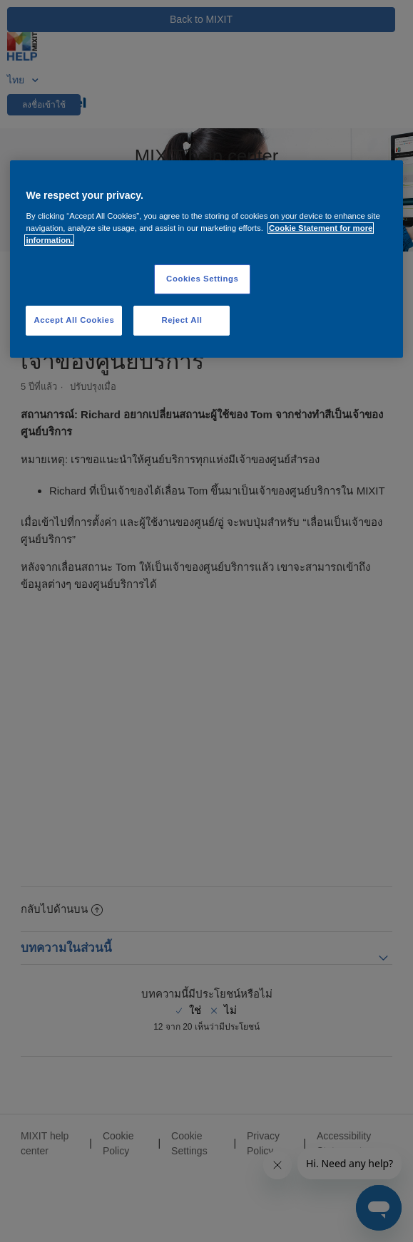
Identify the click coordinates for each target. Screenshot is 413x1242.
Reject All (181, 320)
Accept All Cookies (74, 320)
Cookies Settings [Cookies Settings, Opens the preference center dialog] (202, 278)
